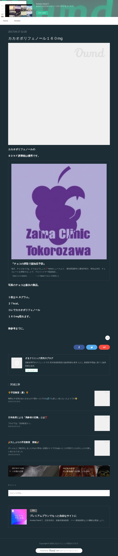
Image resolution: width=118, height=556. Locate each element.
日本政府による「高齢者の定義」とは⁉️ (27, 417)
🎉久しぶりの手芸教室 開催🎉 (23, 442)
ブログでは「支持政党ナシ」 (20, 423)
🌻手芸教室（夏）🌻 (18, 392)
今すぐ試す (42, 13)
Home (5, 21)
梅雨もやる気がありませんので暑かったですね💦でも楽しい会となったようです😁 (42, 398)
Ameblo (17, 21)
